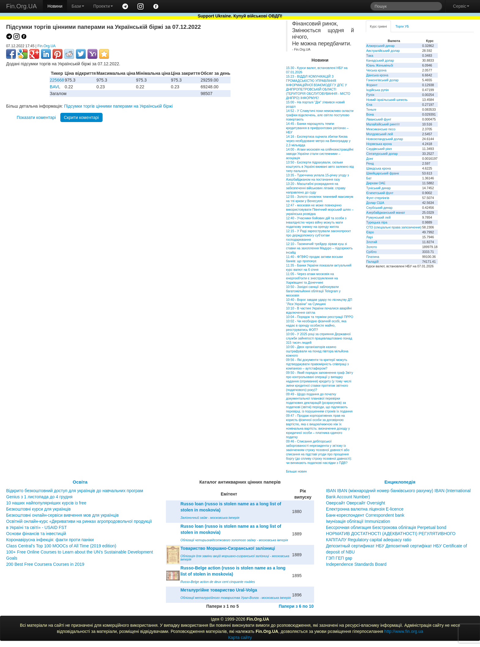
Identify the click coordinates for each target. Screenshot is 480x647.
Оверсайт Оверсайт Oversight (355, 502)
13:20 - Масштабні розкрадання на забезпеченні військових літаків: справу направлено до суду (315, 188)
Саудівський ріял (379, 149)
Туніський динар (378, 188)
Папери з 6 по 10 (296, 606)
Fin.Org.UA (21, 6)
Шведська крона (378, 168)
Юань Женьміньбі (379, 65)
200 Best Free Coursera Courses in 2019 (45, 564)
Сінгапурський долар (382, 153)
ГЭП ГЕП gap (339, 558)
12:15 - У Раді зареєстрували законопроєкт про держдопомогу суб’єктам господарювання (318, 235)
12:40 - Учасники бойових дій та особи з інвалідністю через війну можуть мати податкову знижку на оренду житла (316, 222)
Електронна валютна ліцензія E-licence (364, 509)
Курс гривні (378, 26)
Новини (54, 6)
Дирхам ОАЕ (375, 183)
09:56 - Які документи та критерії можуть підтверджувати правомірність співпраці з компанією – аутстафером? (317, 364)
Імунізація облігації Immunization (358, 521)
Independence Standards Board (356, 564)
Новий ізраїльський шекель (386, 99)
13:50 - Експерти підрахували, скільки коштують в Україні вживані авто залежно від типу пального (320, 166)
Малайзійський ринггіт (382, 124)
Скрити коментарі (81, 117)
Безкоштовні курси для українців (38, 509)
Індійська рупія (377, 90)
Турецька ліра (376, 222)
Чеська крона (376, 70)
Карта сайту (240, 637)
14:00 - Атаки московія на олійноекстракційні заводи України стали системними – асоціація (319, 153)
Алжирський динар (380, 46)
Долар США (375, 203)
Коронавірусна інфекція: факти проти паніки (50, 539)
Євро (370, 232)
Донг (369, 158)
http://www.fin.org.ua (403, 631)
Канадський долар (380, 60)
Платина (372, 256)
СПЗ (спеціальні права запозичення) (394, 227)
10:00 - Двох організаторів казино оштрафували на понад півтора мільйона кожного (317, 351)
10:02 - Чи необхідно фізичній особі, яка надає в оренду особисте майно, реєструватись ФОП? (316, 325)
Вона (370, 114)
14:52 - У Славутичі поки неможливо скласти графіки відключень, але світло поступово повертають (320, 115)
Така (369, 55)
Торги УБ (402, 26)
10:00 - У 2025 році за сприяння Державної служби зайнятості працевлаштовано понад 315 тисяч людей (319, 338)
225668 (57, 80)
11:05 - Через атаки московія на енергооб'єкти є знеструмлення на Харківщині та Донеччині (312, 278)
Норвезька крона (379, 144)
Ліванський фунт (378, 119)
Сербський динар (379, 207)
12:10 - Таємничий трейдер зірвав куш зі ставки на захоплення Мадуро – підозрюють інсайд (319, 248)
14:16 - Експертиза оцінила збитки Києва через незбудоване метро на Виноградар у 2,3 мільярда (318, 141)
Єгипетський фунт (379, 193)
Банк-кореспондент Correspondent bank (365, 515)
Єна (369, 104)
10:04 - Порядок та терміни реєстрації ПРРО (319, 317)
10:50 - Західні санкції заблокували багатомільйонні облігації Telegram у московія (313, 291)
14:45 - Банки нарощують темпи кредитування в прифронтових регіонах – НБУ (317, 128)
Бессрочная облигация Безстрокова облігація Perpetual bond (386, 527)
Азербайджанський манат (385, 212)
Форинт (371, 85)
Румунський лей (378, 217)
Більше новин (296, 471)
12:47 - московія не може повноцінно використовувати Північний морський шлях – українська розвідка (320, 209)
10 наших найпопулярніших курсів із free (46, 502)
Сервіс (461, 6)
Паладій (372, 261)
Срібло (371, 252)
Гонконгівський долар (382, 80)
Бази (78, 6)
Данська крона (377, 75)
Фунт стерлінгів (377, 198)
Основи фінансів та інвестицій (36, 533)
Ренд (370, 163)
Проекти (103, 6)
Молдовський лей (379, 134)
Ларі (369, 237)
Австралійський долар (383, 50)
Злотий (371, 242)
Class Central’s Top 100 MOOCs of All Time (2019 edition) (61, 545)
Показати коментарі (36, 117)
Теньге (371, 109)
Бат (369, 178)
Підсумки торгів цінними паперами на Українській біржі (118, 106)
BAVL (55, 86)
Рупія (370, 95)
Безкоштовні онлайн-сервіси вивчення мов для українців (62, 515)
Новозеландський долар (384, 139)
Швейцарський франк (382, 173)
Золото (371, 247)
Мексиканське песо (380, 129)
